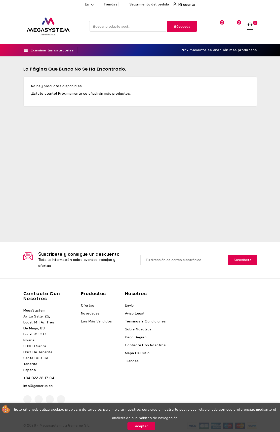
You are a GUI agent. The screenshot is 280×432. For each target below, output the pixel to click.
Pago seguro (136, 337)
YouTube (39, 399)
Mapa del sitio (137, 353)
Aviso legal (134, 313)
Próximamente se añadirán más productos (216, 50)
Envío (129, 305)
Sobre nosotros (138, 329)
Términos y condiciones (145, 321)
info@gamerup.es (38, 386)
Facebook (27, 399)
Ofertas (87, 305)
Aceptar (141, 426)
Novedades (90, 313)
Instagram (50, 399)
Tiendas (132, 361)
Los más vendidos (96, 321)
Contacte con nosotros (41, 296)
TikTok (61, 399)
